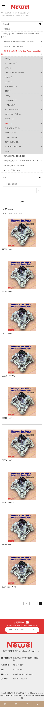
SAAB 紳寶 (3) (10, 133)
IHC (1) (7, 151)
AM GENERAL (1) (11, 63)
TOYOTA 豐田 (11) (12, 142)
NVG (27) (8, 123)
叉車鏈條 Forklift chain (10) (12, 46)
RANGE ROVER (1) (12, 128)
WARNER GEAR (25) (13, 147)
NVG (22, 15)
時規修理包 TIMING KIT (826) (13, 156)
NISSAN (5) (9, 119)
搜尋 (22, 178)
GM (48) (8, 91)
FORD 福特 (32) (11, 86)
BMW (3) (8, 68)
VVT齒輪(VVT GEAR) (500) (12, 165)
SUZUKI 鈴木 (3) (11, 137)
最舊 (20, 213)
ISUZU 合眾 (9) (10, 105)
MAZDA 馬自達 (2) (11, 109)
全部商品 (5, 29)
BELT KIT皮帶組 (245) (10, 170)
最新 (15, 213)
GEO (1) (8, 96)
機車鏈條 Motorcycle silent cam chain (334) (18, 41)
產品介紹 (8, 13)
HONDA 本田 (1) (11, 100)
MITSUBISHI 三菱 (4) (13, 114)
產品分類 (22, 24)
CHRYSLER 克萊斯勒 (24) (14, 72)
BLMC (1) (8, 82)
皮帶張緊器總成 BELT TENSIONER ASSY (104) (19, 161)
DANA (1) (8, 77)
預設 (10, 213)
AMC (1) (8, 59)
